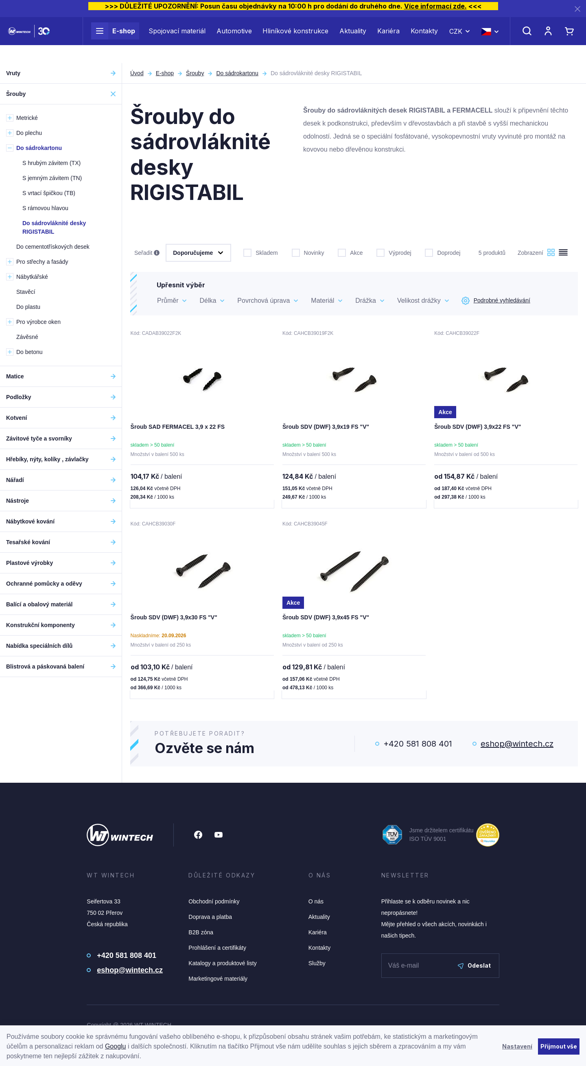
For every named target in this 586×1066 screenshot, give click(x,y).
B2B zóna (200, 934)
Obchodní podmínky (213, 903)
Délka (207, 300)
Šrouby (195, 73)
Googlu (115, 1046)
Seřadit (147, 253)
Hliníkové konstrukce (295, 40)
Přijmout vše (558, 1046)
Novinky (308, 252)
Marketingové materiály (217, 980)
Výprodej (393, 252)
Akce (350, 252)
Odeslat (474, 967)
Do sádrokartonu (237, 73)
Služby (317, 965)
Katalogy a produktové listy (222, 965)
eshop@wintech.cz (517, 745)
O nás (316, 903)
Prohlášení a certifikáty (217, 949)
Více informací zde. (435, 6)
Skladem (260, 252)
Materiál (322, 300)
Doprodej (442, 252)
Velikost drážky (419, 300)
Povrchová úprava (263, 300)
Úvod (137, 73)
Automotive (234, 40)
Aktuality (352, 40)
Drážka (365, 300)
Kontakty (424, 40)
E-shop (113, 39)
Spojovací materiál (177, 40)
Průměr (167, 300)
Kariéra (388, 40)
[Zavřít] (577, 8)
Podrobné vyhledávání (495, 301)
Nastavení (517, 1046)
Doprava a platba (210, 918)
